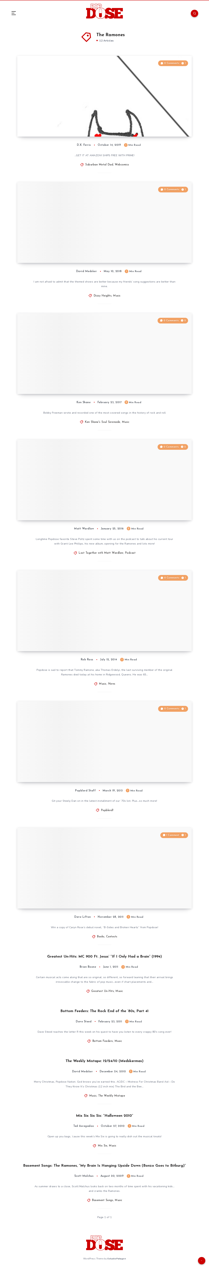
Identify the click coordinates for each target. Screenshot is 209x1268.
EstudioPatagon (116, 1258)
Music (117, 295)
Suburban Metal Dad (99, 164)
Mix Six (102, 1145)
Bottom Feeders (102, 1041)
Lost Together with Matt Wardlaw (101, 553)
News (111, 684)
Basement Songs (102, 1200)
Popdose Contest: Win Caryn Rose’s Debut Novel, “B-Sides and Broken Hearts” (73, 894)
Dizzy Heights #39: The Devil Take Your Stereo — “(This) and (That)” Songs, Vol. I (70, 249)
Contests (111, 936)
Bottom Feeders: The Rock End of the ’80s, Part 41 (104, 1011)
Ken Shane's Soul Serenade (102, 422)
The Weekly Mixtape (111, 1096)
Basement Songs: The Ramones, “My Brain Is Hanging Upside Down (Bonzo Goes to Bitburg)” (104, 1166)
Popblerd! (107, 810)
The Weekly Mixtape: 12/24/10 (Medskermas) (104, 1061)
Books (100, 936)
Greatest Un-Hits (102, 991)
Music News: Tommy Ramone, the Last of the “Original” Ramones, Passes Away (66, 637)
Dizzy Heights (103, 295)
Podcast (130, 553)
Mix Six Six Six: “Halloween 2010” (104, 1116)
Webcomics (122, 164)
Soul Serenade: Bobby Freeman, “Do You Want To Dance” (70, 380)
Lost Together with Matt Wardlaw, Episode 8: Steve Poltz (72, 506)
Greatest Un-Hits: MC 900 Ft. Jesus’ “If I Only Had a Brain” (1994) (104, 956)
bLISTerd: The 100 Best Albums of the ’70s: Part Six (71, 771)
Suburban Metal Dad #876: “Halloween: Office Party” (67, 122)
